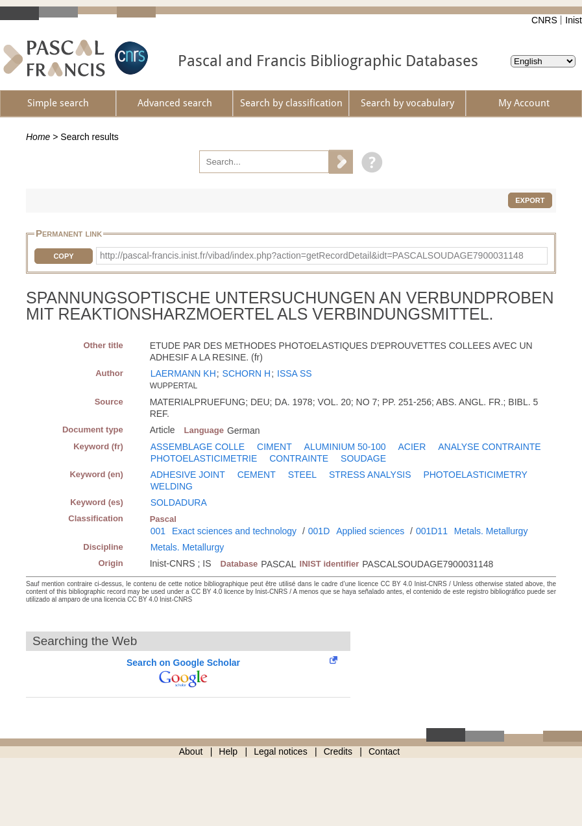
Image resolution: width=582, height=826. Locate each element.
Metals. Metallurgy (491, 531)
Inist (573, 20)
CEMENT (256, 474)
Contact (384, 751)
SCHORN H (247, 373)
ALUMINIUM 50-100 (345, 447)
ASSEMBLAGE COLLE (198, 447)
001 (158, 531)
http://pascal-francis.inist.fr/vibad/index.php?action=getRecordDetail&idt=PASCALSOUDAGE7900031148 (312, 255)
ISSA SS (294, 373)
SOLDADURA (179, 502)
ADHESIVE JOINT (188, 474)
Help (228, 751)
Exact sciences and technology (234, 531)
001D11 (432, 531)
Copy (63, 256)
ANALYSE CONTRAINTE (489, 447)
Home (38, 137)
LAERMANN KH (183, 373)
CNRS (544, 20)
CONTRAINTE (298, 458)
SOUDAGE (363, 458)
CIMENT (274, 447)
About (191, 751)
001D (319, 531)
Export (529, 200)
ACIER (412, 447)
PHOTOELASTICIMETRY (475, 474)
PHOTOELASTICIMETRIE (204, 458)
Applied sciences (370, 531)
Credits (338, 751)
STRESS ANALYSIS (370, 474)
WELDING (172, 486)
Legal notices (281, 751)
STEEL (302, 474)
